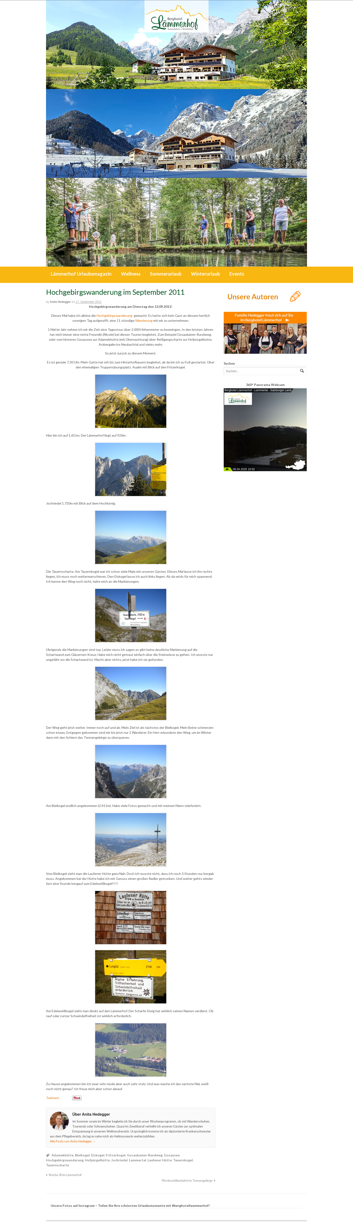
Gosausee (172, 1155)
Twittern (52, 1098)
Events (236, 274)
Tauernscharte (57, 1165)
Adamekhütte (62, 1155)
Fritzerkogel (115, 1155)
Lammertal (137, 1160)
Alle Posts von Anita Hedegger (73, 1141)
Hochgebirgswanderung (115, 315)
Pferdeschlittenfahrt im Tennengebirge (187, 1180)
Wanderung (144, 320)
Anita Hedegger (60, 302)
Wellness (130, 274)
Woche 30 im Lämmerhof (65, 1175)
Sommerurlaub (165, 274)
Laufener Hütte (160, 1160)
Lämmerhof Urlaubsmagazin (81, 274)
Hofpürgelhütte (97, 1160)
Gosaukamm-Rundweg (145, 1155)
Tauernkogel (183, 1160)
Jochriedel (119, 1160)
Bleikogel (82, 1155)
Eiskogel (97, 1155)
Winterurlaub (205, 274)
